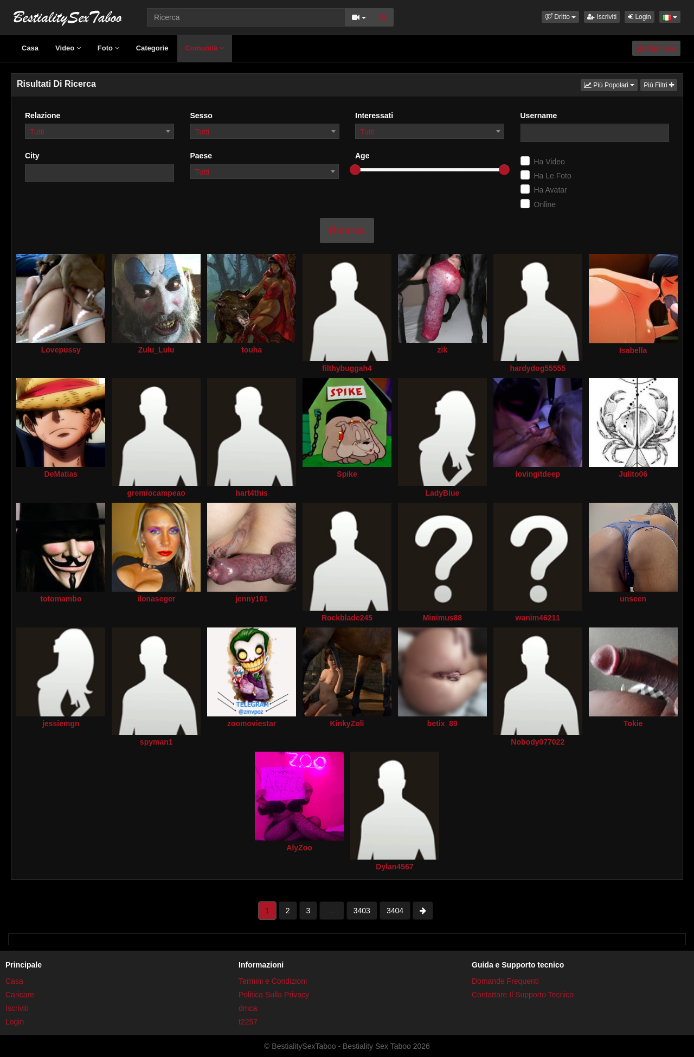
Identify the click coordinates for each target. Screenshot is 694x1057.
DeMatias (61, 474)
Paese (201, 155)
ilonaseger (156, 598)
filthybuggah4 (347, 368)
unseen (633, 598)
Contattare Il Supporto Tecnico (523, 994)
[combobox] (99, 131)
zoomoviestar (251, 723)
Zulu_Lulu (156, 349)
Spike (347, 474)
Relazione (42, 115)
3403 (362, 910)
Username (538, 115)
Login (639, 17)
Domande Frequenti (505, 981)
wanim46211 (538, 617)
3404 (395, 910)
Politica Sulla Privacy (274, 994)
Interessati (374, 115)
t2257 (248, 1021)
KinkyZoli (347, 723)
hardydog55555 (538, 368)
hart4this (252, 493)
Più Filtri (659, 85)
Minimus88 (442, 617)
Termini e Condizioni (273, 981)
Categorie (152, 48)
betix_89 (442, 723)
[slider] (355, 169)
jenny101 (251, 598)
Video (68, 48)
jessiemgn (60, 723)
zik (443, 349)
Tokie (633, 723)
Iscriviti (601, 17)
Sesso (201, 115)
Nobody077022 (537, 742)
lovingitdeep (538, 474)
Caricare (656, 48)
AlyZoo (299, 847)
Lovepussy (61, 349)
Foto (108, 48)
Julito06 (633, 474)
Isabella (633, 350)
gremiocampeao (156, 493)
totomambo (60, 598)
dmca (248, 1008)
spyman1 (156, 742)
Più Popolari (611, 84)
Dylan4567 (394, 866)
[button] (560, 17)
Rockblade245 (347, 617)
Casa (30, 48)
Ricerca (346, 230)
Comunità (204, 48)
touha (251, 349)
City (32, 155)
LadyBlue (442, 493)
